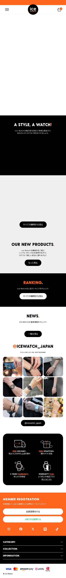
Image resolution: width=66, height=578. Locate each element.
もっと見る (33, 263)
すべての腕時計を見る (33, 224)
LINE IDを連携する (33, 519)
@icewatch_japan (33, 423)
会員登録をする (33, 511)
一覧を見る (33, 334)
